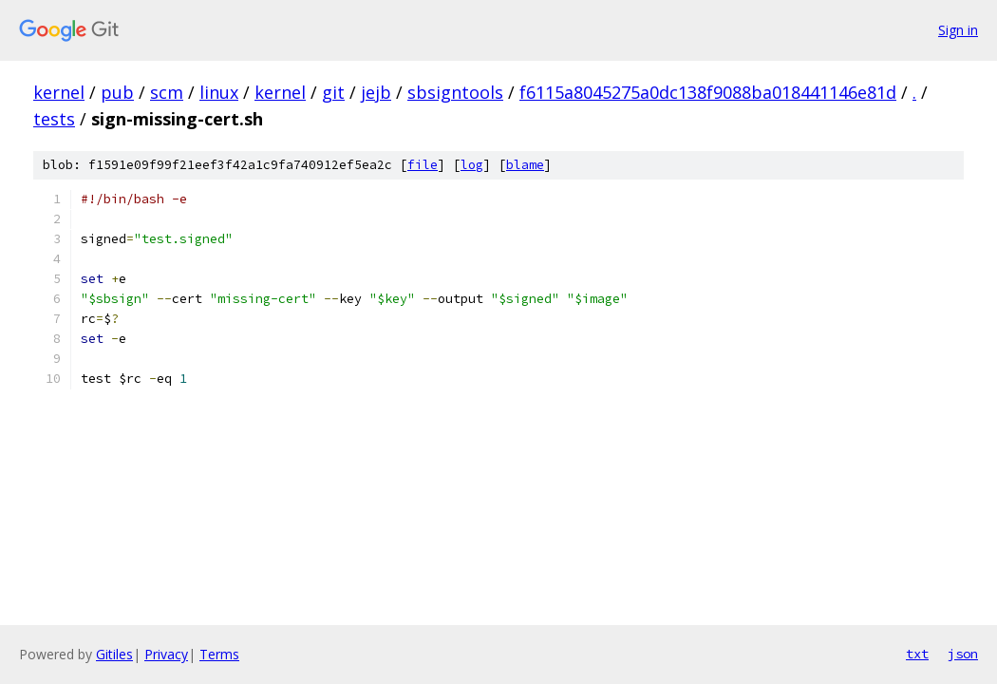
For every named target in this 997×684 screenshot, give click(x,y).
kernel (59, 92)
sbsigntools (455, 92)
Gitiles (114, 654)
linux (218, 92)
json (963, 653)
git (333, 92)
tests (54, 118)
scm (166, 92)
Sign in (958, 30)
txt (917, 653)
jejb (376, 92)
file (422, 165)
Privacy (166, 654)
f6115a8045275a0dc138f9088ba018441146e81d (707, 92)
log (472, 165)
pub (117, 92)
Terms (219, 654)
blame (525, 165)
